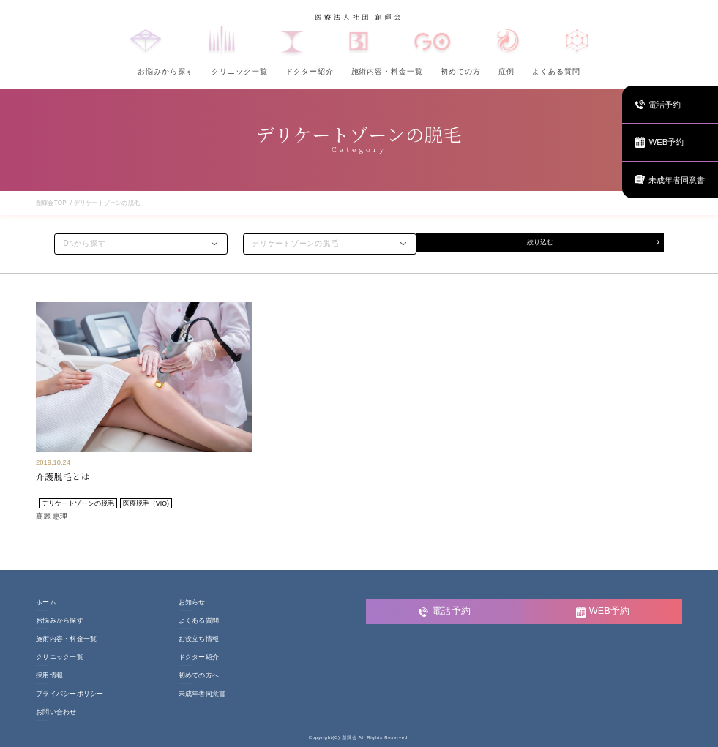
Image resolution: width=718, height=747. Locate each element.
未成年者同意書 (202, 694)
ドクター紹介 (309, 71)
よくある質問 (556, 71)
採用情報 (49, 675)
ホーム (46, 602)
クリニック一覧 (240, 71)
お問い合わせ (56, 712)
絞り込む (540, 243)
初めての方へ (199, 675)
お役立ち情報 (199, 639)
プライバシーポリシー (70, 694)
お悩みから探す (166, 71)
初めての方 (461, 71)
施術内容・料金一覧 (387, 71)
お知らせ (192, 602)
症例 (506, 71)
